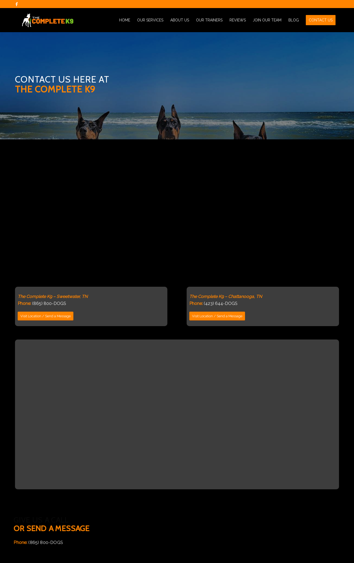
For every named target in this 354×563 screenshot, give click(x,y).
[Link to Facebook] (17, 4)
